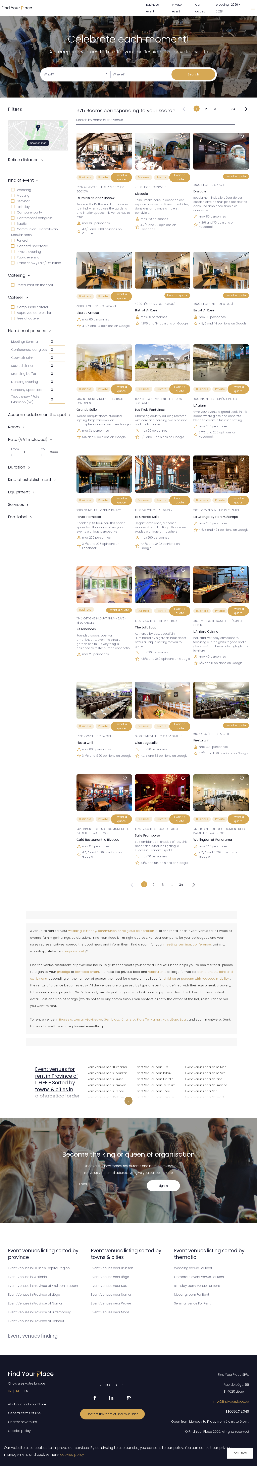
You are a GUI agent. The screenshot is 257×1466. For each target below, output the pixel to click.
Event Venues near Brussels (112, 1268)
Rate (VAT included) (27, 439)
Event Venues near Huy (152, 1066)
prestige (63, 972)
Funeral (19, 240)
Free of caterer (25, 318)
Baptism (20, 223)
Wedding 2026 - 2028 (228, 8)
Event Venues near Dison (104, 1102)
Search (193, 74)
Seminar (20, 201)
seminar (184, 944)
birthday (89, 931)
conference (202, 944)
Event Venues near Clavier (105, 1078)
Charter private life (22, 1422)
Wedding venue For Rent (193, 1268)
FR (9, 1391)
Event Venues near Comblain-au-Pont (109, 1084)
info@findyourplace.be (231, 1401)
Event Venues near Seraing (203, 1078)
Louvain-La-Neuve (88, 1020)
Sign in (163, 1186)
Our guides (200, 8)
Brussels (65, 1020)
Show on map (38, 142)
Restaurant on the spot (32, 285)
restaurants (157, 972)
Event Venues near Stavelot (204, 1102)
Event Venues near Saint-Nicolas (207, 1066)
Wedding (21, 190)
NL (17, 1391)
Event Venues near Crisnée (105, 1090)
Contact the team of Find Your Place (112, 1414)
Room (14, 427)
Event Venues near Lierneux (155, 1096)
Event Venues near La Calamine (158, 1084)
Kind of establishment (29, 479)
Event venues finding (33, 1336)
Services (16, 504)
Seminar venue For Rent (192, 1303)
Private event (177, 8)
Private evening (26, 251)
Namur (156, 1020)
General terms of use (24, 1413)
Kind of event (21, 180)
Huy (165, 1020)
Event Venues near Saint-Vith (205, 1072)
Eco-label (17, 517)
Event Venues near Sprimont (204, 1096)
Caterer (15, 297)
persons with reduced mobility (205, 979)
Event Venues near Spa (201, 1090)
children (170, 979)
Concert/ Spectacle (29, 246)
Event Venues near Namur (111, 1294)
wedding (75, 931)
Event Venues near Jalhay (153, 1072)
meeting (170, 944)
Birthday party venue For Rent (197, 1285)
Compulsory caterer (29, 307)
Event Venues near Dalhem (105, 1096)
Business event (152, 8)
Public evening (25, 257)
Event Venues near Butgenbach (108, 1066)
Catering (16, 275)
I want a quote (121, 177)
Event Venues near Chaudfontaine (109, 1072)
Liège (174, 1020)
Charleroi (128, 1020)
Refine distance (23, 160)
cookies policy (72, 1454)
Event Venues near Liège (153, 1090)
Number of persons (27, 330)
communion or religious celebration (126, 931)
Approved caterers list (31, 312)
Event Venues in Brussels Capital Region (39, 1268)
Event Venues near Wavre (111, 1303)
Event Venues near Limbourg (155, 1102)
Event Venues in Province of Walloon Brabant (43, 1285)
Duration (16, 467)
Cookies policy (19, 1430)
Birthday (20, 206)
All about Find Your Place (27, 1404)
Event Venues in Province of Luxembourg (39, 1312)
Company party (26, 212)
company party (74, 951)
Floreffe (143, 1020)
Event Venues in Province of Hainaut (36, 1321)
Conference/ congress (32, 218)
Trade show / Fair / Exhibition (36, 263)
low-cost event (87, 972)
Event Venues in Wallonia (27, 1277)
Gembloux (112, 1020)
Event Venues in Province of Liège (34, 1294)
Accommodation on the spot (37, 414)
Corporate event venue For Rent (199, 1277)
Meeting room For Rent (191, 1294)
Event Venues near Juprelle (154, 1078)
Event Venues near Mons (110, 1312)
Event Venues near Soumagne (206, 1084)
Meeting (20, 195)
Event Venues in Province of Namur (35, 1303)
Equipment (19, 492)
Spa (183, 1020)
